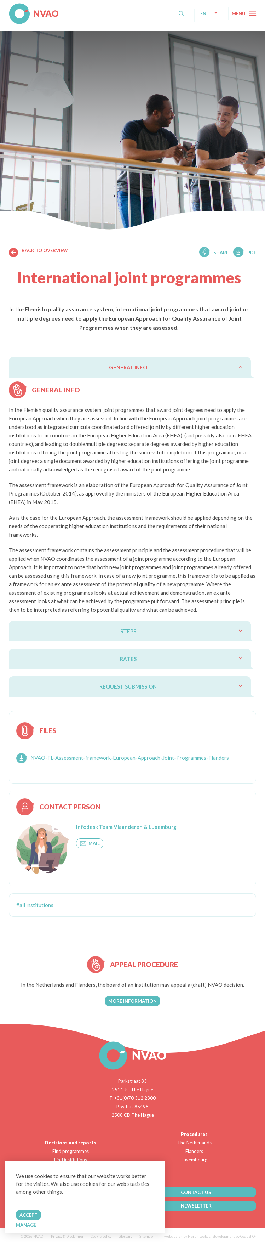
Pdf (251, 252)
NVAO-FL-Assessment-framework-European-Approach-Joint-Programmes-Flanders (129, 757)
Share (221, 252)
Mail (90, 843)
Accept (28, 1215)
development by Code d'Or (234, 1236)
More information (132, 1001)
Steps (128, 631)
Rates (128, 659)
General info (128, 367)
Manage (26, 1225)
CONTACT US (196, 1192)
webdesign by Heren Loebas (187, 1236)
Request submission (128, 686)
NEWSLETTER (196, 1206)
